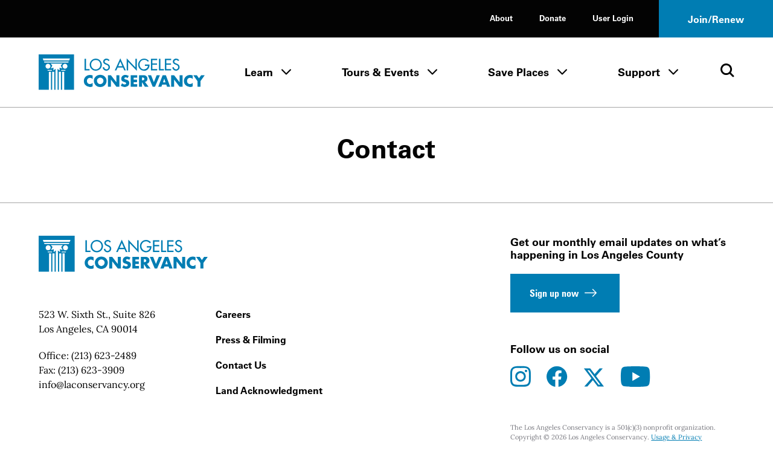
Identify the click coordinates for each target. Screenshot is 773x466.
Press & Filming (251, 340)
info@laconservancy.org (92, 384)
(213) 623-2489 (103, 355)
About (501, 18)
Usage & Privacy (676, 437)
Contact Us (241, 365)
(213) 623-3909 (91, 370)
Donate (552, 18)
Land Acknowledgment (269, 390)
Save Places (518, 72)
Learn (259, 72)
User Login (612, 18)
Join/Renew (716, 19)
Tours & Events (380, 72)
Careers (233, 314)
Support (639, 72)
